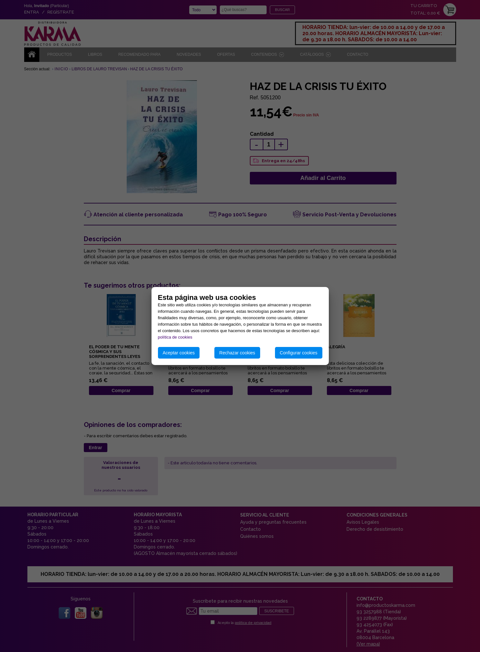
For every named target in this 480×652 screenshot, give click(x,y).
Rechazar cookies (237, 352)
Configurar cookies (299, 352)
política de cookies (175, 337)
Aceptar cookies (179, 352)
